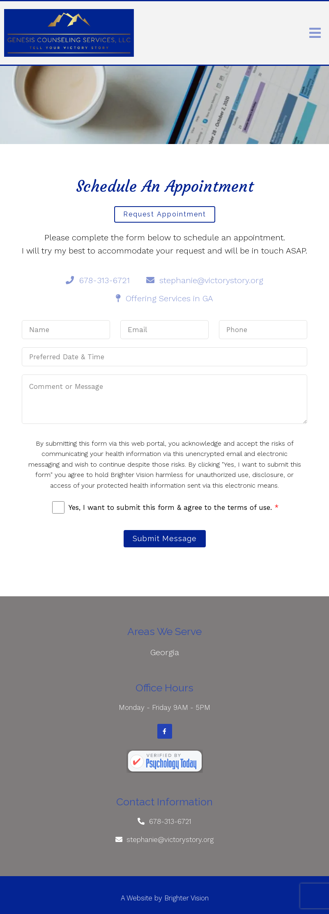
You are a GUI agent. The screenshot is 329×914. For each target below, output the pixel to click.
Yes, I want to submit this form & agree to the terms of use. (173, 507)
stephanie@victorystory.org (170, 839)
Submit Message (165, 538)
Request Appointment (164, 214)
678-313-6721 (170, 821)
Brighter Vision (186, 898)
